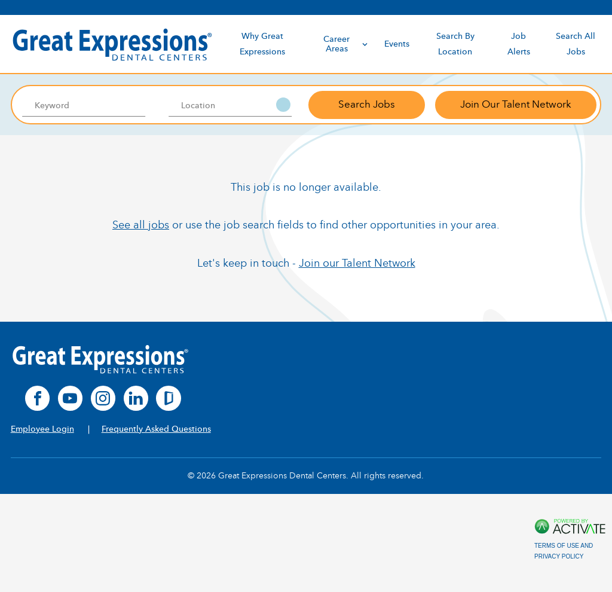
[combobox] (230, 105)
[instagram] (103, 398)
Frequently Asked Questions (156, 429)
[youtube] (70, 398)
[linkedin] (136, 398)
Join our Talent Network (357, 263)
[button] (283, 104)
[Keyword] (84, 105)
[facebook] (37, 398)
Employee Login (42, 429)
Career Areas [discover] (346, 44)
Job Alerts (518, 43)
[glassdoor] (168, 398)
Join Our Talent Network (515, 104)
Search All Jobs (575, 43)
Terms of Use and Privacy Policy (563, 551)
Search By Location (455, 43)
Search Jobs (366, 104)
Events (396, 44)
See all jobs (140, 224)
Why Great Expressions (262, 43)
